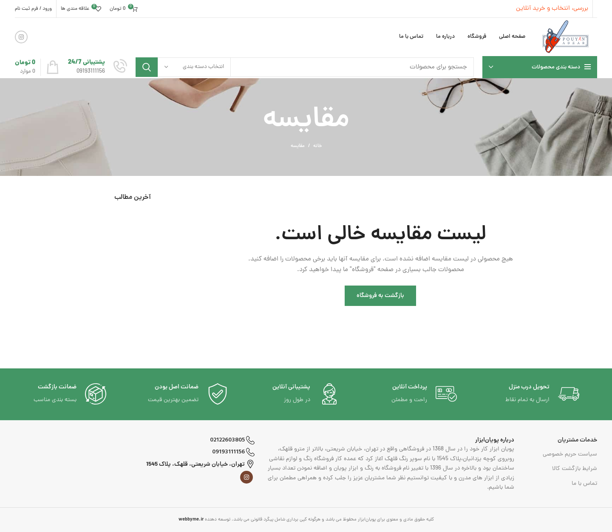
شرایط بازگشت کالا (574, 468)
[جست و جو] (305, 67)
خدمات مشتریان (577, 440)
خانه (317, 146)
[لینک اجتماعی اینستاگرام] (21, 37)
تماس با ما (584, 483)
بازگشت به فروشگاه (380, 295)
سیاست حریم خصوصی (570, 454)
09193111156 (233, 452)
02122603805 (232, 440)
